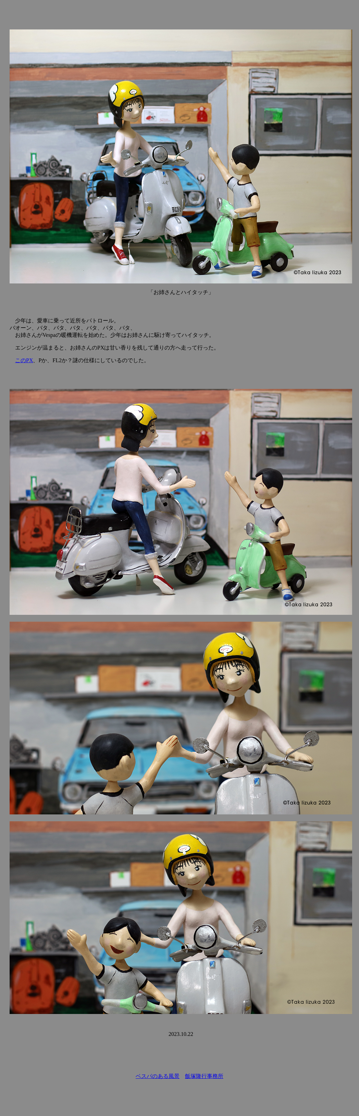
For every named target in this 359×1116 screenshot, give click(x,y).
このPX (24, 360)
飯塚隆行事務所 (204, 1076)
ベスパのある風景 (158, 1076)
